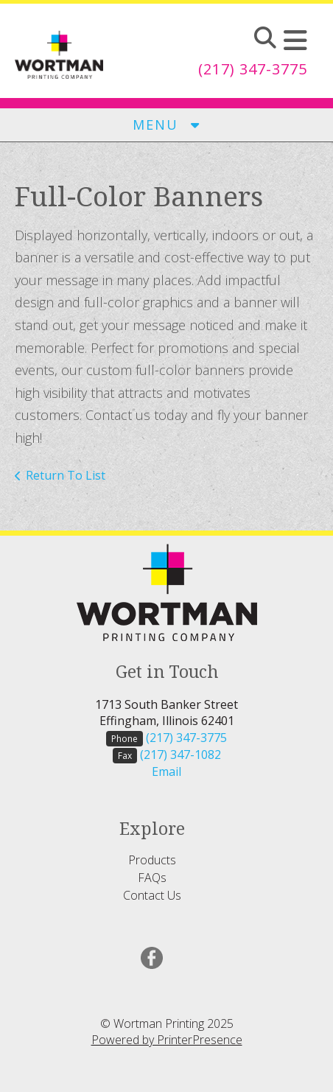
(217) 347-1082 (180, 754)
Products (152, 860)
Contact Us (152, 895)
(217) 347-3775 (252, 69)
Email (166, 771)
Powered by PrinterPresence (166, 1040)
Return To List (65, 475)
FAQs (152, 877)
